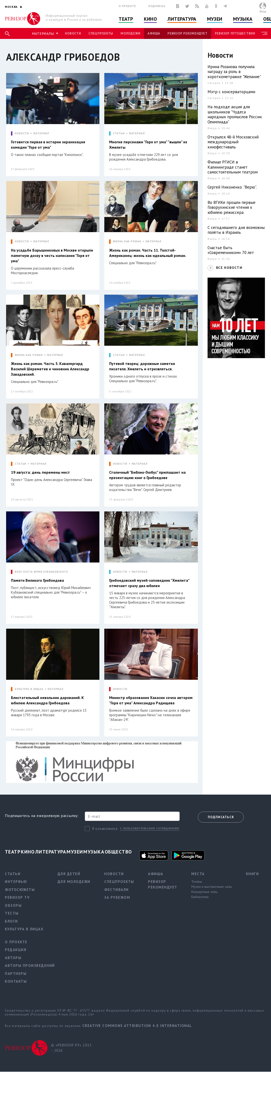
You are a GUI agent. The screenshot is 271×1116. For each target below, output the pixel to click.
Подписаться (221, 817)
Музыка (243, 19)
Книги (252, 873)
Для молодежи (74, 881)
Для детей (69, 873)
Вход (263, 11)
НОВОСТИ (22, 133)
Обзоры (13, 905)
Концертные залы (204, 891)
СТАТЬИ (118, 133)
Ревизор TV (17, 897)
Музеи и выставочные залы (211, 886)
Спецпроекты (100, 33)
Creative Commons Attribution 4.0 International (137, 1025)
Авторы (13, 957)
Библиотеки (200, 897)
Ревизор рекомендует (187, 33)
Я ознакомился (105, 828)
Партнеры (15, 973)
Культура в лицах (24, 929)
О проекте (127, 6)
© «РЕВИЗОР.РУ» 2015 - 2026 (71, 1048)
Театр (126, 19)
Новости (73, 33)
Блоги (11, 921)
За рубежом (117, 897)
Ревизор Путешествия (235, 33)
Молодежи (130, 33)
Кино (150, 19)
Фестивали (116, 889)
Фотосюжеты (20, 889)
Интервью (16, 881)
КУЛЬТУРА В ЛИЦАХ (29, 689)
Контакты (16, 981)
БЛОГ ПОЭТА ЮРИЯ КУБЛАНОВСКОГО (41, 571)
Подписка (156, 6)
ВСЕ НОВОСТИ (229, 267)
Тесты (12, 913)
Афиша (154, 33)
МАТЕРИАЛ (41, 133)
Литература (181, 19)
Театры (196, 881)
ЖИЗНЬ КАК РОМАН (127, 241)
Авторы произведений (30, 965)
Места (198, 873)
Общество (118, 852)
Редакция (15, 949)
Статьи (12, 873)
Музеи (214, 19)
